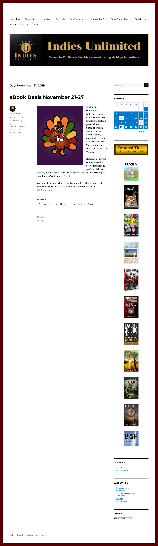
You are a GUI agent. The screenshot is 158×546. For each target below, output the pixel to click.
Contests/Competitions (125, 493)
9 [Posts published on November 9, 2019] (146, 114)
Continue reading (45, 190)
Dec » (141, 131)
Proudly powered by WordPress (37, 535)
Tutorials (119, 498)
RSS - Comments (122, 470)
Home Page (15, 19)
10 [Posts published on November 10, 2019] (116, 118)
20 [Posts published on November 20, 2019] (131, 123)
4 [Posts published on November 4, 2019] (121, 114)
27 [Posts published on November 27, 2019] (131, 127)
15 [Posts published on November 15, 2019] (141, 118)
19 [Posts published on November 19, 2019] (126, 123)
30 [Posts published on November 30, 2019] (146, 127)
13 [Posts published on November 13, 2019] (131, 118)
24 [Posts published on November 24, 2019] (116, 127)
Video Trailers (121, 501)
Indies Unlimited (16, 535)
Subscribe (61, 19)
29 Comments (15, 133)
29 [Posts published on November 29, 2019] (141, 127)
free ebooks (20, 127)
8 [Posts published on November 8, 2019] (140, 114)
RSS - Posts (120, 468)
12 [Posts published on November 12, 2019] (126, 118)
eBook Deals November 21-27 (47, 97)
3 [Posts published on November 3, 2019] (116, 114)
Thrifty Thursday (16, 121)
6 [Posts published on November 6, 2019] (131, 114)
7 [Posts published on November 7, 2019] (136, 114)
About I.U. (29, 19)
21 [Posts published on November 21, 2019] (136, 123)
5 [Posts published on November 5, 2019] (126, 114)
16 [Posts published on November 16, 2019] (146, 118)
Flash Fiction (141, 19)
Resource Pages (17, 24)
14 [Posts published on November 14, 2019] (136, 118)
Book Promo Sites (119, 19)
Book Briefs (120, 491)
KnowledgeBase (99, 19)
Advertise (45, 19)
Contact (36, 24)
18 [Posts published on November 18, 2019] (121, 123)
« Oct (121, 131)
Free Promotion (77, 19)
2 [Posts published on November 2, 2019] (145, 109)
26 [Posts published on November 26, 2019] (126, 127)
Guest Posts (120, 496)
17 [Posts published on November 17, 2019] (116, 123)
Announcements (122, 488)
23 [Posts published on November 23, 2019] (146, 123)
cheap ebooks (15, 124)
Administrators (15, 114)
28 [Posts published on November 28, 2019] (136, 127)
